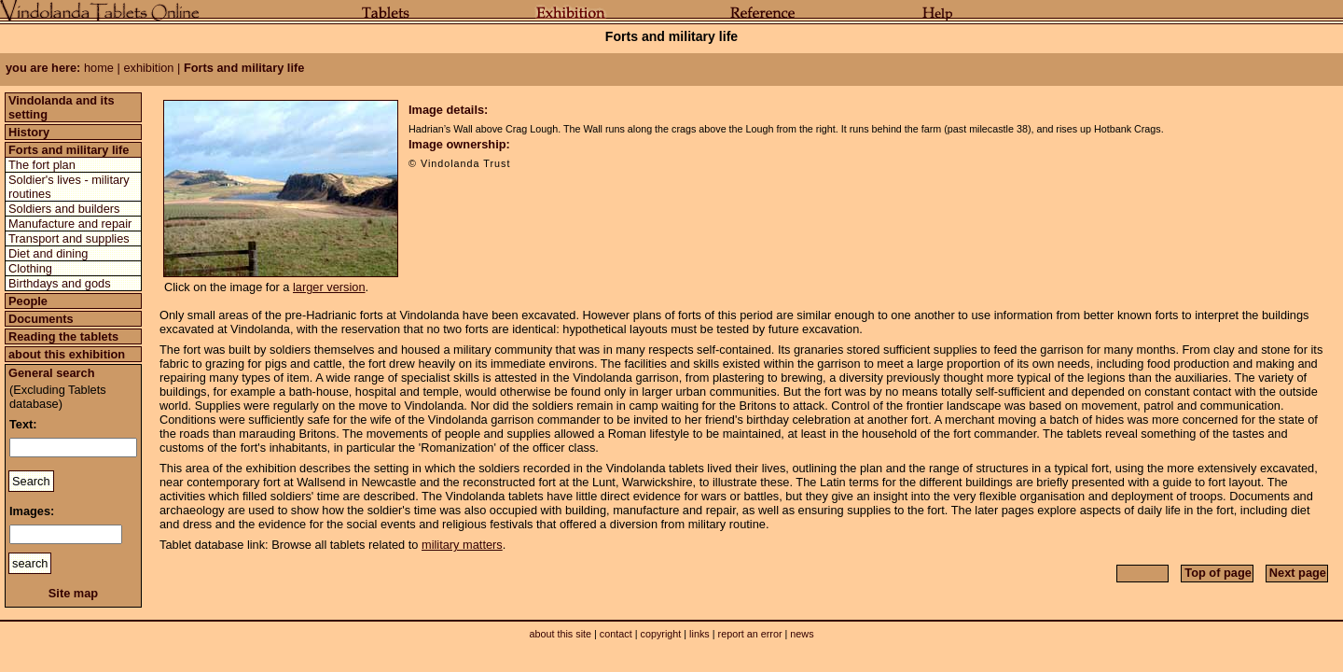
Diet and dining (48, 253)
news (801, 633)
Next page (1297, 573)
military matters (462, 545)
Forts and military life (68, 150)
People (28, 301)
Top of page (1218, 573)
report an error (750, 633)
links (699, 633)
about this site (560, 633)
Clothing (30, 268)
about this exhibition (66, 354)
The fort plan (42, 165)
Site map (73, 593)
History (28, 132)
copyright (660, 633)
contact (616, 633)
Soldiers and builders (64, 209)
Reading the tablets (63, 336)
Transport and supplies (69, 238)
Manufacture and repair (70, 224)
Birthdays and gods (59, 283)
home (99, 68)
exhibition (148, 68)
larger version (329, 287)
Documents (41, 319)
